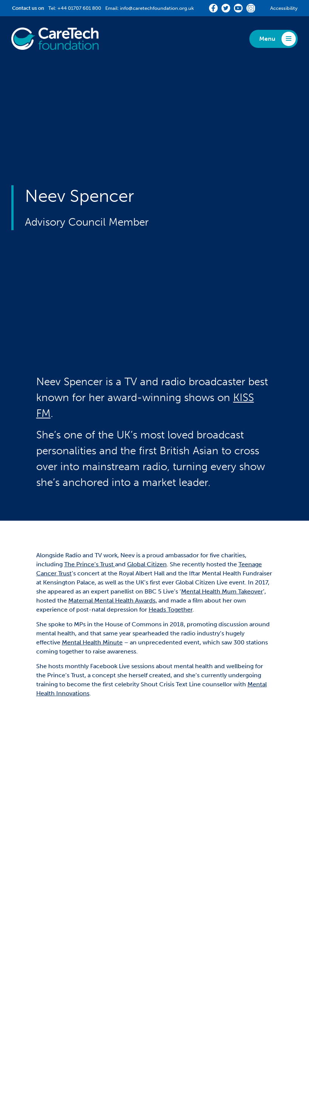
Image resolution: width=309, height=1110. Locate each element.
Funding (26, 901)
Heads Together (170, 552)
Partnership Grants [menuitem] (37, 913)
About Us (180, 901)
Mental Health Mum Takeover (222, 534)
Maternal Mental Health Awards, (112, 543)
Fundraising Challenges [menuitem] (194, 935)
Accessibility (284, 8)
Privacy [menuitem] (59, 1056)
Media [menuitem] (170, 957)
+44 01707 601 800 (79, 8)
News (173, 975)
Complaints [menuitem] (89, 1056)
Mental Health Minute (92, 585)
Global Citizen (147, 507)
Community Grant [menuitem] (37, 935)
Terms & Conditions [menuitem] (171, 1056)
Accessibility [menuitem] (125, 1056)
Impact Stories (38, 975)
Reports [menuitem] (173, 946)
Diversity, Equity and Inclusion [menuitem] (204, 924)
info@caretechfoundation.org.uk (157, 8)
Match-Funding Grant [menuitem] (41, 924)
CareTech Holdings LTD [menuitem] (231, 1056)
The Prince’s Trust (89, 507)
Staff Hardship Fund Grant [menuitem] (47, 946)
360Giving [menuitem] (176, 913)
